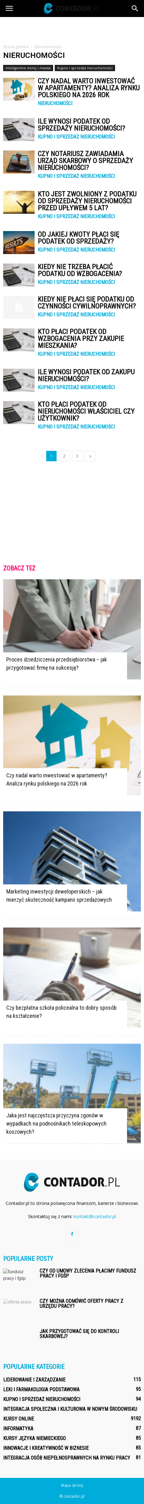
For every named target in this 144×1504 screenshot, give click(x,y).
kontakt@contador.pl (95, 1216)
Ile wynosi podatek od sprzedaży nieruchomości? (81, 124)
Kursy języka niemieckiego (34, 1438)
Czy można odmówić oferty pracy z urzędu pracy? (81, 1303)
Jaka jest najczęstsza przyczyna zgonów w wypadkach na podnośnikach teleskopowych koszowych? (56, 1123)
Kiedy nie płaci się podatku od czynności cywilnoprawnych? (87, 302)
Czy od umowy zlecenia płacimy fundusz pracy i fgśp (88, 1273)
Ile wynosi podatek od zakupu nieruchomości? (86, 375)
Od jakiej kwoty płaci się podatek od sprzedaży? (78, 237)
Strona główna (16, 46)
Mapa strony (72, 1485)
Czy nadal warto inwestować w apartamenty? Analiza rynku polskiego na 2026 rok (89, 88)
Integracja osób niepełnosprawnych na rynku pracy (66, 1458)
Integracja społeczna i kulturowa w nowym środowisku (70, 1409)
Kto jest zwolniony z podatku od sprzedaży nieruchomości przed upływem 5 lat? (87, 201)
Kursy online (18, 1419)
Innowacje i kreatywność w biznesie (46, 1448)
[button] (135, 8)
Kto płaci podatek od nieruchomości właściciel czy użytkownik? (86, 411)
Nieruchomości (55, 103)
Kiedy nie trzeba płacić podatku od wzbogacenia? (80, 270)
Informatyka (18, 1429)
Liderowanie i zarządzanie (34, 1380)
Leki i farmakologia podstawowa (41, 1390)
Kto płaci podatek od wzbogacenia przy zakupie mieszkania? (81, 338)
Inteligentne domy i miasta (28, 67)
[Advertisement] (72, 28)
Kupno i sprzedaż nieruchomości (85, 67)
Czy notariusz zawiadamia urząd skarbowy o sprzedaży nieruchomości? (85, 161)
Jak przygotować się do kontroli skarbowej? (79, 1333)
